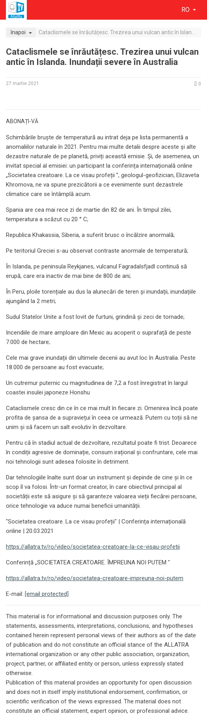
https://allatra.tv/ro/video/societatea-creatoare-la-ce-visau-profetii (93, 546)
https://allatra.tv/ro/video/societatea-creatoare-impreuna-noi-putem (94, 578)
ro (186, 9)
